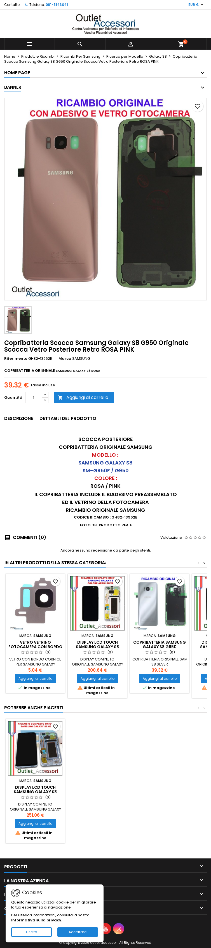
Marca (64, 358)
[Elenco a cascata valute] (196, 5)
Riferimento (15, 358)
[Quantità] (33, 397)
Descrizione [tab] (18, 418)
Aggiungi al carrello (83, 397)
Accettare (78, 932)
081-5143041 (57, 4)
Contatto (12, 4)
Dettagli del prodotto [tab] (67, 418)
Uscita (31, 932)
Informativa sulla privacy (36, 920)
